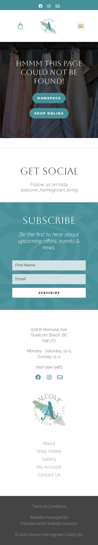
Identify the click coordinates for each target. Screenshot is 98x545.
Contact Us (49, 474)
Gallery (49, 459)
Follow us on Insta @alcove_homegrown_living (49, 187)
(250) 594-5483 (49, 367)
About (49, 443)
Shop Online (49, 451)
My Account (49, 466)
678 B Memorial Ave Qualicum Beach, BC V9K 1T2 (49, 335)
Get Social (49, 171)
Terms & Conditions (49, 506)
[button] (81, 26)
